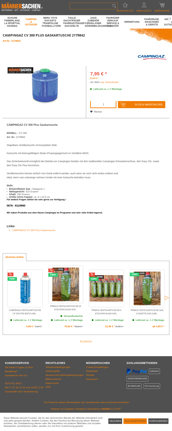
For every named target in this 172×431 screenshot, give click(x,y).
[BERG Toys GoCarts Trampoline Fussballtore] (50, 22)
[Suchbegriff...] (94, 6)
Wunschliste (125, 6)
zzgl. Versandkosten (109, 82)
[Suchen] (114, 6)
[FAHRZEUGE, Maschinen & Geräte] (152, 21)
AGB (48, 387)
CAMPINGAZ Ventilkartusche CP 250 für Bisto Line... (25, 312)
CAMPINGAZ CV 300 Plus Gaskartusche (32, 230)
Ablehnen (115, 421)
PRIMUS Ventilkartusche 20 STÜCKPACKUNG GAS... (65, 308)
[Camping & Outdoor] (31, 21)
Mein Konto (144, 6)
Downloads (92, 371)
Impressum (92, 379)
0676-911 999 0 (13, 383)
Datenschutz (52, 383)
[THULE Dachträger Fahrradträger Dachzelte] (71, 22)
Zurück (86, 341)
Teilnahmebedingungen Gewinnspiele (58, 369)
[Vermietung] (132, 22)
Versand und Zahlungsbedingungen (64, 375)
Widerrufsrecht (53, 379)
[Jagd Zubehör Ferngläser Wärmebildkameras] (93, 22)
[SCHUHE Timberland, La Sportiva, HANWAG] (12, 22)
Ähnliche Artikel (14, 257)
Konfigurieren (158, 421)
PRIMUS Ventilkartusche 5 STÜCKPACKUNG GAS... (106, 312)
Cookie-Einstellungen (97, 367)
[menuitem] (94, 6)
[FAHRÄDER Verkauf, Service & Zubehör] (113, 22)
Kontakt (90, 375)
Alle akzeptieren (135, 421)
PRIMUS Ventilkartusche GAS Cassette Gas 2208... (147, 312)
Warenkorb (161, 6)
